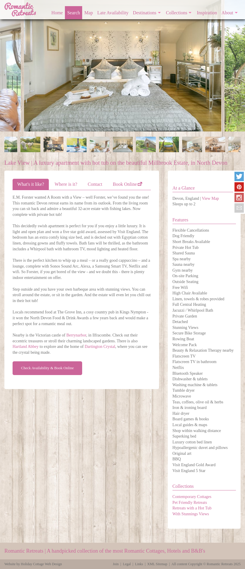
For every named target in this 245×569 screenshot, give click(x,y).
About (227, 12)
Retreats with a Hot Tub (192, 508)
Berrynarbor (76, 335)
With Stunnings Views (190, 514)
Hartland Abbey (26, 346)
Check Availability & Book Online (47, 368)
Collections (176, 12)
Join (116, 564)
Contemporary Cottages (191, 497)
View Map (210, 198)
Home (57, 12)
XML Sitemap (157, 564)
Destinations (144, 12)
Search (73, 12)
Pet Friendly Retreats (189, 502)
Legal (127, 564)
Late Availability (113, 12)
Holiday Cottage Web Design (41, 564)
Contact (95, 184)
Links (139, 564)
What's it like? (30, 184)
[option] (123, 65)
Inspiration (207, 12)
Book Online (125, 184)
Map (88, 12)
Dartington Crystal (99, 346)
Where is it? (66, 184)
